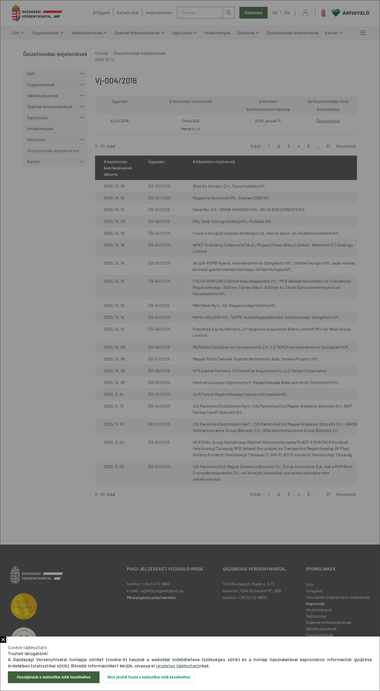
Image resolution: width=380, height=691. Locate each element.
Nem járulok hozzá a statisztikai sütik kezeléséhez (148, 677)
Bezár (3, 640)
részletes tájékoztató (178, 665)
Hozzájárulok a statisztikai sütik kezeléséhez (53, 677)
